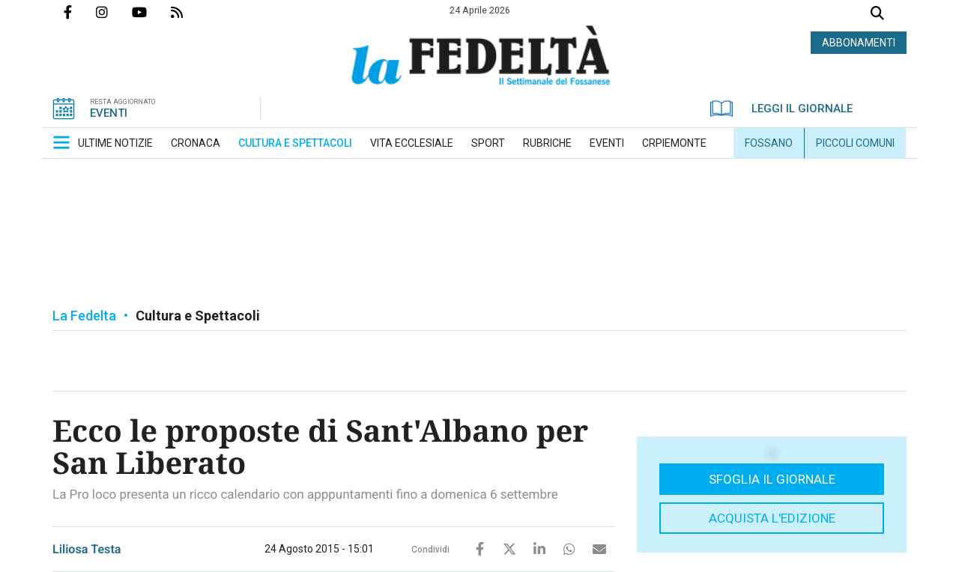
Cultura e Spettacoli (198, 315)
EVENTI (108, 113)
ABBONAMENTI (858, 43)
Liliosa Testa (86, 549)
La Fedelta (84, 315)
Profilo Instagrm (114, 12)
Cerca (877, 14)
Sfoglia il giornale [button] (772, 479)
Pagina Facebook (80, 12)
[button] (61, 142)
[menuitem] (115, 143)
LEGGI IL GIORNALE (781, 108)
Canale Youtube (151, 12)
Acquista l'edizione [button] (772, 518)
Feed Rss (189, 12)
